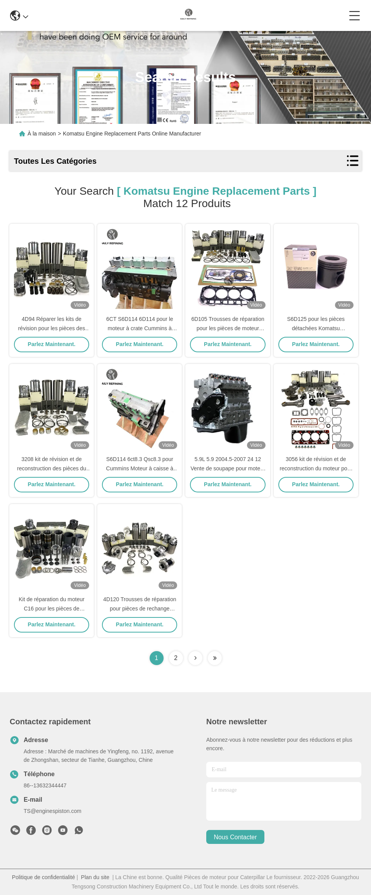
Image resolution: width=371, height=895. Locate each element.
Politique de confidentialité (43, 877)
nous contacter (235, 837)
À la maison (42, 133)
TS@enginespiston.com (52, 811)
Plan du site (95, 877)
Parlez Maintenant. (52, 344)
